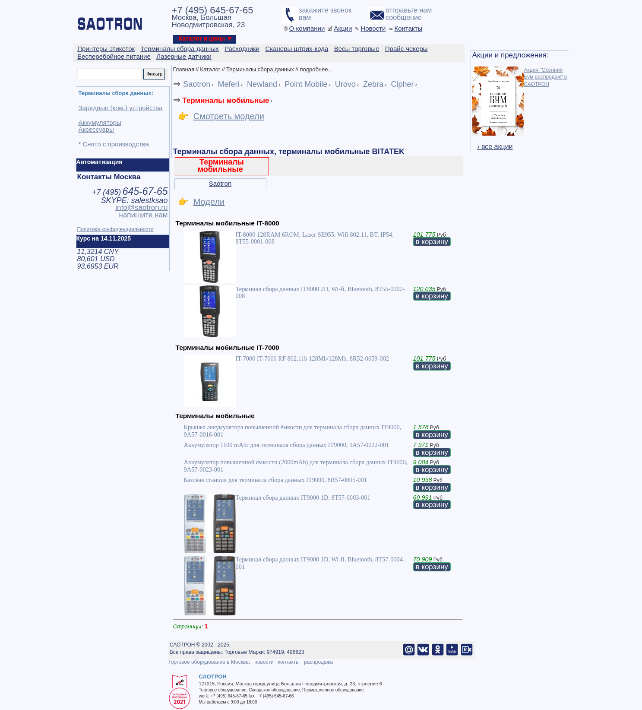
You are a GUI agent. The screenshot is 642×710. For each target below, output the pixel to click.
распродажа (318, 662)
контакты (289, 662)
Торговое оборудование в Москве (208, 662)
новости (263, 662)
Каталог (210, 69)
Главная (183, 69)
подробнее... (316, 69)
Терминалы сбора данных (260, 69)
